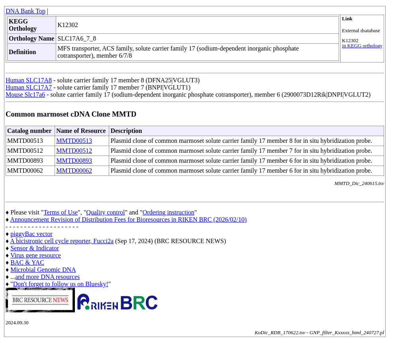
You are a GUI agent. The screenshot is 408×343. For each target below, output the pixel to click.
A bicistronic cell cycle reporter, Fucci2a (62, 241)
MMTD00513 (74, 140)
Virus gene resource (35, 255)
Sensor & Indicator (34, 248)
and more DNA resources (47, 276)
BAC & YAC (27, 262)
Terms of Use (60, 212)
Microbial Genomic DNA (43, 269)
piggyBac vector (31, 233)
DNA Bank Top (25, 11)
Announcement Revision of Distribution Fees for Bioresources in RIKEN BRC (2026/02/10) (128, 219)
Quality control (105, 212)
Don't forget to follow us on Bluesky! (60, 284)
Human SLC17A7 (29, 87)
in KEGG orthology (362, 46)
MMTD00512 (74, 150)
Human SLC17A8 (29, 80)
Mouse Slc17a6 (25, 94)
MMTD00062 (74, 170)
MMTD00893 (74, 160)
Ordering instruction (168, 212)
